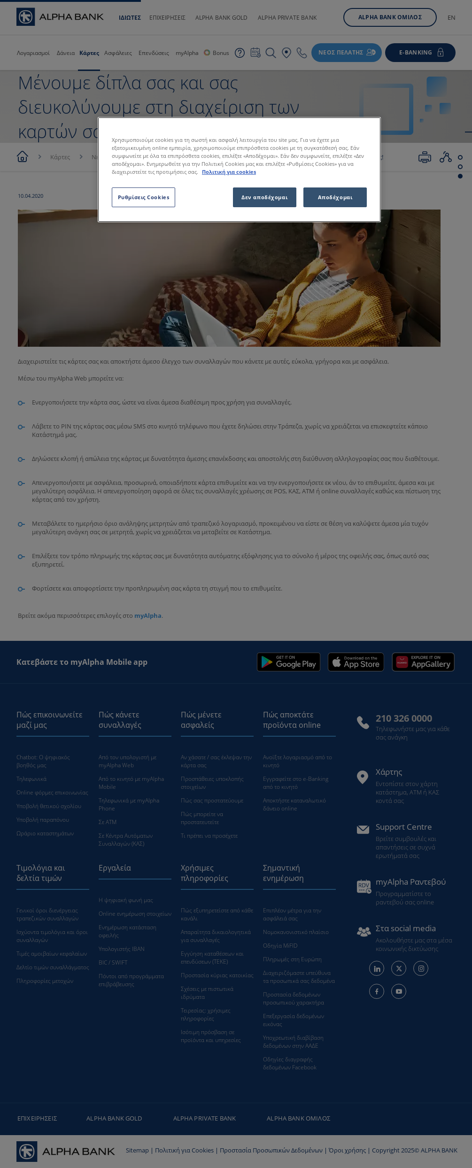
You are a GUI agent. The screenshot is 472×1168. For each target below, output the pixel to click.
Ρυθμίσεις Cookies (144, 197)
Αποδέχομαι (335, 197)
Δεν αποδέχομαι (264, 197)
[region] (239, 169)
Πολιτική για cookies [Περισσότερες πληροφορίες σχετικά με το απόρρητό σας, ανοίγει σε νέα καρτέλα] (229, 171)
